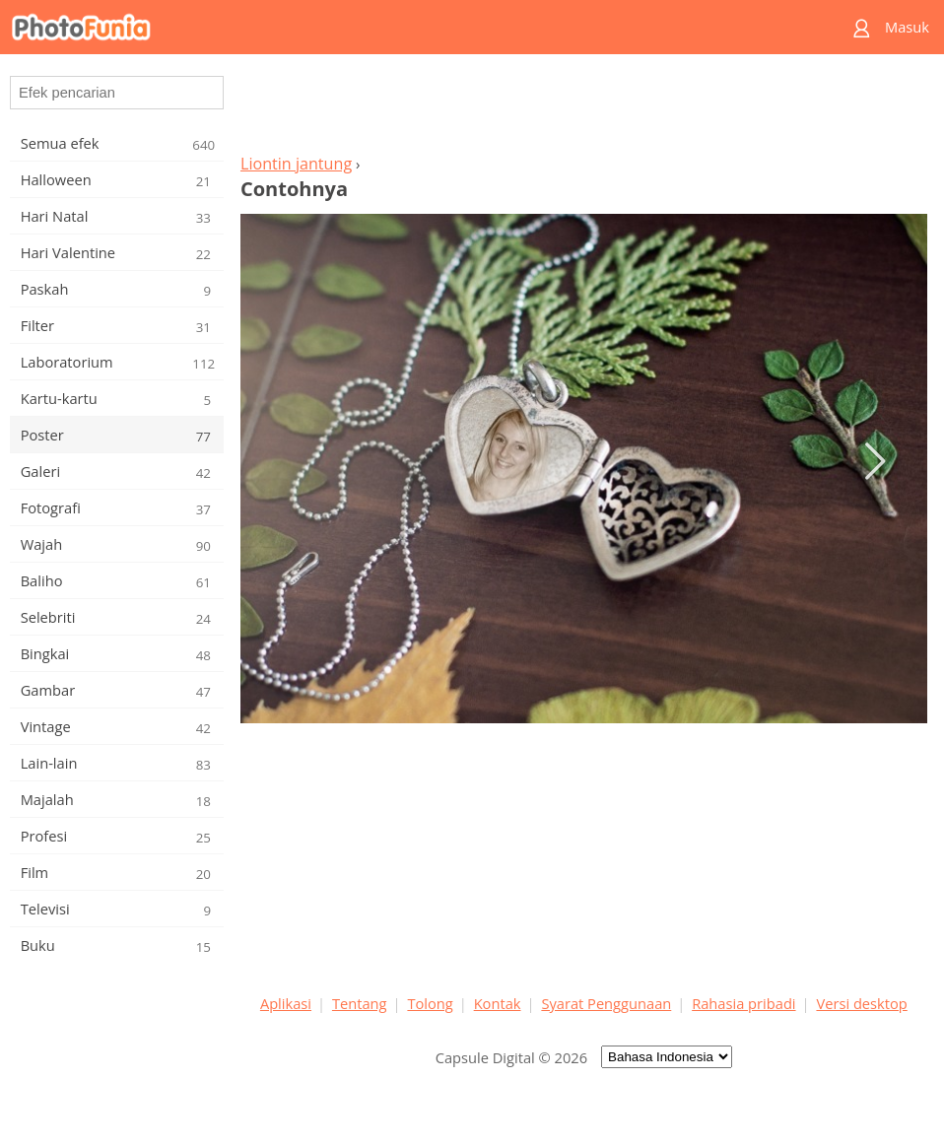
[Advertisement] (583, 109)
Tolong (429, 1003)
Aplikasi (285, 1003)
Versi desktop (861, 1003)
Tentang (359, 1003)
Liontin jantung (296, 163)
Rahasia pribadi (743, 1003)
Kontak (497, 1003)
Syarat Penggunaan (606, 1003)
